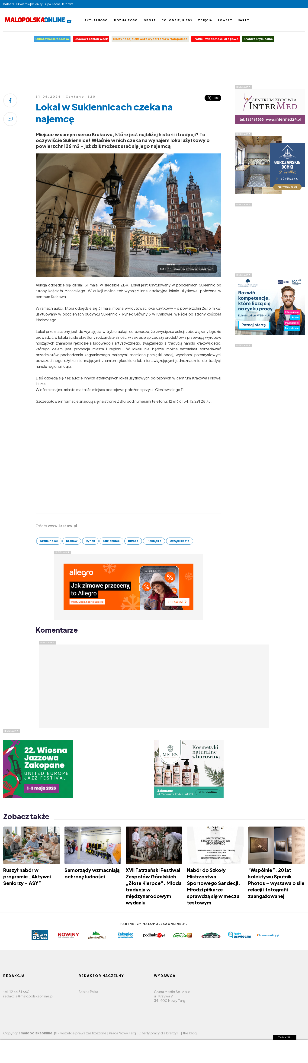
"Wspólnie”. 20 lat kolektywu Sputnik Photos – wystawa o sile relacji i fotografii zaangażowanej (276, 883)
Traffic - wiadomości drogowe (215, 39)
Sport (150, 20)
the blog (190, 1033)
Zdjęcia (205, 20)
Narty (243, 20)
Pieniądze (154, 541)
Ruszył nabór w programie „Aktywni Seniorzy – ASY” (27, 876)
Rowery (225, 20)
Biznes (133, 541)
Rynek (90, 541)
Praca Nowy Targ (122, 1033)
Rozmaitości (126, 20)
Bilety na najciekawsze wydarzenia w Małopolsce (150, 39)
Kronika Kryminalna (258, 39)
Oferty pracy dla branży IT (159, 1033)
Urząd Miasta (179, 541)
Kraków (71, 541)
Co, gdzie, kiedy (177, 20)
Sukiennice (111, 541)
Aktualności (96, 20)
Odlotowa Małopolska (52, 39)
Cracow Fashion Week (91, 39)
